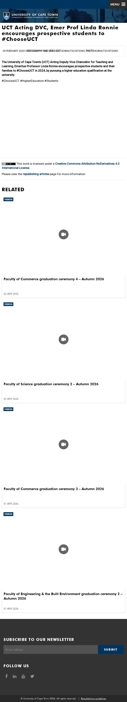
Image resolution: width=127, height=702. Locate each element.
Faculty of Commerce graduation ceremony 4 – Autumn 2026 (54, 279)
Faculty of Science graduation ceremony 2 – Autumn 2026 (51, 384)
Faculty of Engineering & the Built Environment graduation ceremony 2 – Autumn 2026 (63, 596)
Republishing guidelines (93, 698)
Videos (8, 199)
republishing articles (36, 174)
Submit (110, 649)
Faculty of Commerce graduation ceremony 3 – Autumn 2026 (54, 489)
